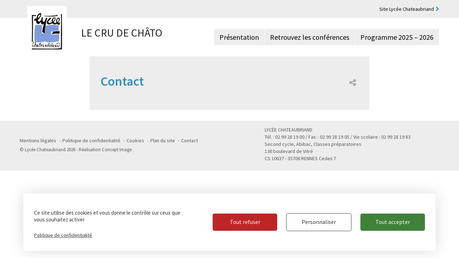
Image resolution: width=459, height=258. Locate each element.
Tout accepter (392, 221)
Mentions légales (38, 140)
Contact (189, 140)
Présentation (239, 37)
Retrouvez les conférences (309, 37)
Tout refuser (245, 221)
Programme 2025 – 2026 (397, 37)
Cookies (135, 140)
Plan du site (162, 140)
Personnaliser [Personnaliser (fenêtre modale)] (319, 221)
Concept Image (117, 150)
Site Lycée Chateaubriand (406, 9)
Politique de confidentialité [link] (63, 235)
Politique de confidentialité (91, 140)
